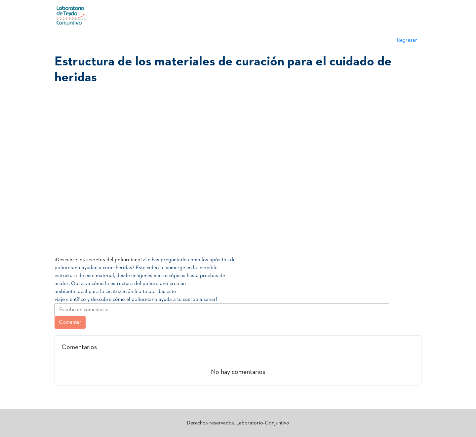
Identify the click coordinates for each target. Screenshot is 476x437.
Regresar (407, 40)
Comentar (70, 322)
